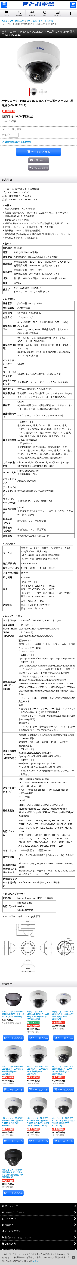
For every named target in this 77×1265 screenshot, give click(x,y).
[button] (4, 5)
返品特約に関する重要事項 (16, 142)
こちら (35, 1261)
